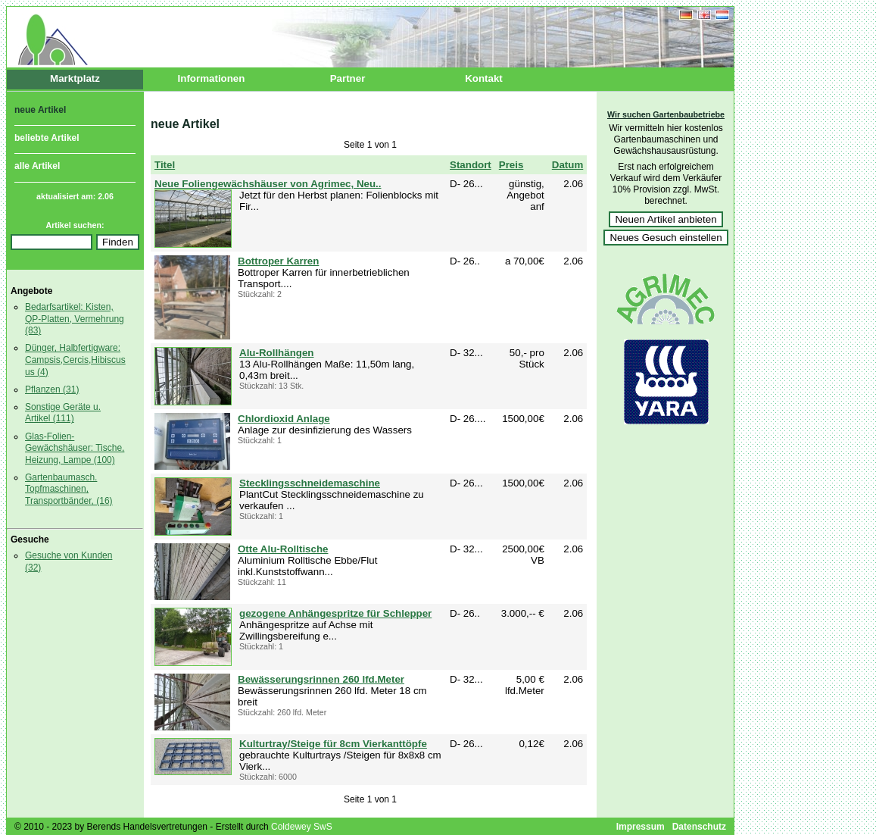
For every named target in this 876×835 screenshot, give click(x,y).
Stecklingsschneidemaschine (309, 483)
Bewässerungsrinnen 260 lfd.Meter (321, 679)
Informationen (211, 78)
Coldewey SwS (301, 826)
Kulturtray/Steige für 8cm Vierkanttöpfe (333, 743)
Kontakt (484, 78)
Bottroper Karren (278, 261)
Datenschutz (699, 826)
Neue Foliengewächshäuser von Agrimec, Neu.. (267, 183)
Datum (567, 164)
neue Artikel (40, 109)
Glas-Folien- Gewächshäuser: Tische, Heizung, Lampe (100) (74, 448)
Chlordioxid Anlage (284, 418)
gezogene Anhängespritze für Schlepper (335, 613)
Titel (164, 164)
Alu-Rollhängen (276, 352)
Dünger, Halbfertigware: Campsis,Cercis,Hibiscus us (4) (75, 359)
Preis (511, 164)
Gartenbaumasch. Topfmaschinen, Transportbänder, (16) (69, 489)
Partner (348, 78)
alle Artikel (37, 165)
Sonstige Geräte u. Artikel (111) (63, 413)
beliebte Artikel (46, 137)
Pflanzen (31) (52, 389)
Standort (470, 164)
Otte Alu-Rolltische (283, 549)
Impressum (640, 826)
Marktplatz (75, 78)
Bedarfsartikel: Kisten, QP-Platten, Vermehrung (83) (74, 319)
